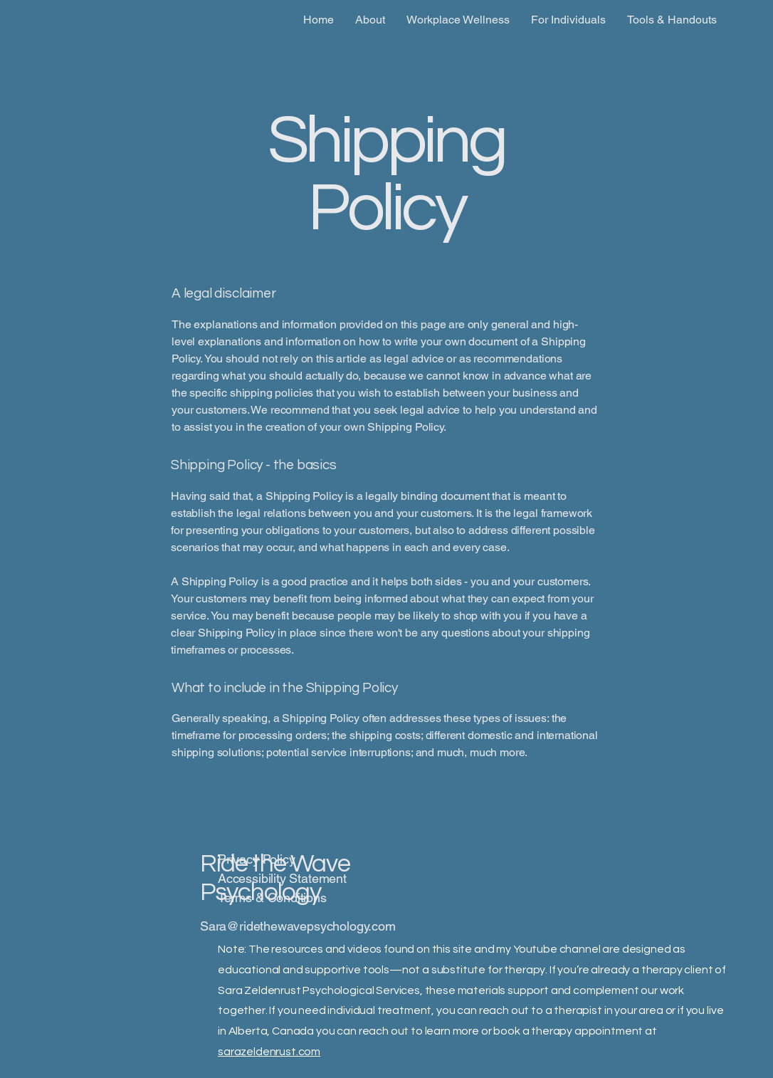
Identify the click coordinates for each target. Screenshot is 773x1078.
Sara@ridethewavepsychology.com (298, 926)
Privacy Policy (256, 859)
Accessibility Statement (282, 878)
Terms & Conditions (272, 897)
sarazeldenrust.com (269, 1051)
